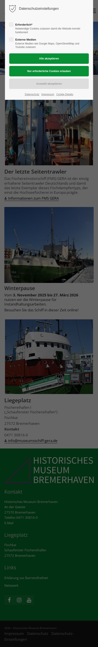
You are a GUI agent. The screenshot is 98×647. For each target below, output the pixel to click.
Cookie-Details (64, 94)
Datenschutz (32, 94)
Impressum (47, 94)
